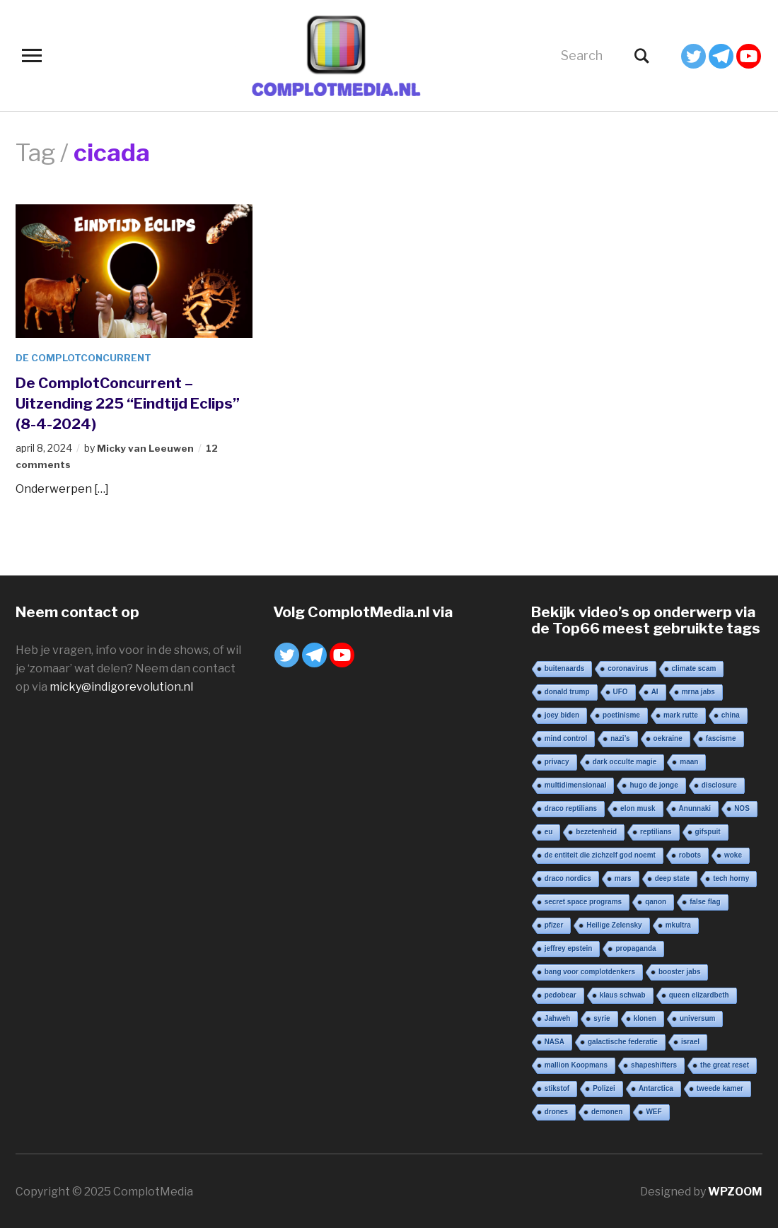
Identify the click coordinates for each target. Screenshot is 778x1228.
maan (689, 760)
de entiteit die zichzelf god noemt (600, 854)
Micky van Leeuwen (146, 448)
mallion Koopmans (576, 1064)
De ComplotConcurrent (86, 357)
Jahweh (558, 1017)
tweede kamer (720, 1087)
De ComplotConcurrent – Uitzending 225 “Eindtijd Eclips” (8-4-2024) (109, 402)
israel (690, 1040)
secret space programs (583, 900)
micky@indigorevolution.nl (121, 686)
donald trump (567, 690)
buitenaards (565, 667)
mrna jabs (698, 690)
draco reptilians (571, 807)
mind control (566, 737)
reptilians (655, 830)
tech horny (731, 877)
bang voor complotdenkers (590, 970)
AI (654, 690)
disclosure (719, 784)
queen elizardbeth (699, 994)
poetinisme (621, 714)
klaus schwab (623, 994)
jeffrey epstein (569, 947)
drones (556, 1110)
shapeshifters (654, 1064)
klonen (645, 1017)
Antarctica (656, 1087)
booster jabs (679, 970)
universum (698, 1017)
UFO (620, 690)
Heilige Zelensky (613, 924)
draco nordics (568, 877)
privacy (557, 760)
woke (733, 854)
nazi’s (619, 737)
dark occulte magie (625, 760)
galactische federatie (623, 1040)
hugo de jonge (653, 784)
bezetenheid (596, 830)
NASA (554, 1040)
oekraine (668, 737)
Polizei (604, 1087)
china (730, 714)
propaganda (635, 947)
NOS (742, 807)
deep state (672, 877)
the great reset (724, 1064)
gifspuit (708, 830)
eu (549, 830)
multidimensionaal (576, 784)
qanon (655, 900)
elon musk (637, 807)
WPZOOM (734, 1190)
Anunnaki (695, 807)
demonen (606, 1110)
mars (623, 877)
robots (690, 854)
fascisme (721, 737)
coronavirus (628, 667)
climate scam (694, 667)
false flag (705, 900)
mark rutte (680, 714)
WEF (653, 1110)
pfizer (554, 924)
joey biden (562, 714)
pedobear (560, 994)
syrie (601, 1017)
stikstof (557, 1087)
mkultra (678, 924)
